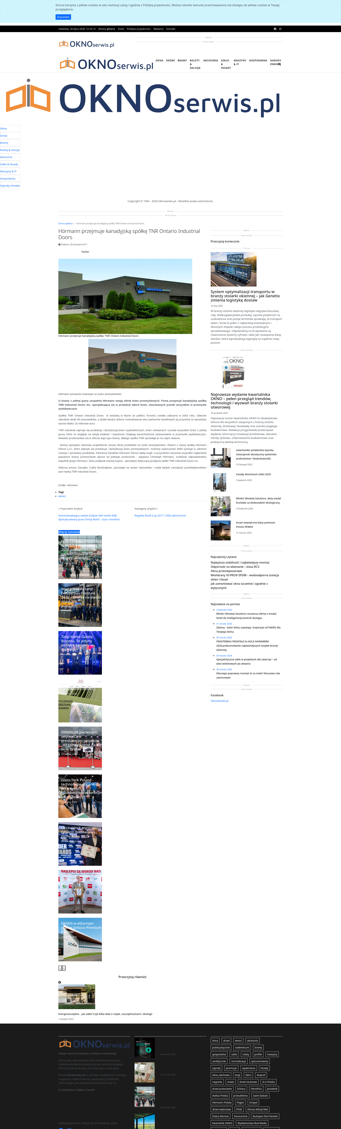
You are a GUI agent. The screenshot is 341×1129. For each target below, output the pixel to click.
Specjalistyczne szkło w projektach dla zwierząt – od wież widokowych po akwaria (182, 1119)
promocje (231, 1068)
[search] (280, 66)
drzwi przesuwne (222, 1088)
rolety (245, 1054)
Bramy (182, 60)
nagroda (217, 1082)
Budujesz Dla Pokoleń (265, 1116)
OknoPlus (256, 1088)
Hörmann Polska (222, 1102)
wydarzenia (248, 1068)
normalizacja (238, 1061)
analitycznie (219, 1061)
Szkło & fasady (226, 64)
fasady (264, 1068)
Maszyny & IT (240, 62)
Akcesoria (210, 60)
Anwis (230, 1082)
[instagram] (280, 29)
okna (215, 1040)
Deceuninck (241, 1116)
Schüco (241, 1088)
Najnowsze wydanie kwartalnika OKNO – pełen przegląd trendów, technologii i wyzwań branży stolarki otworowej (244, 401)
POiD (239, 1109)
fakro (248, 1075)
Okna (159, 60)
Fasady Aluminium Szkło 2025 (253, 474)
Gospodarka (258, 60)
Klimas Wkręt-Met (257, 1109)
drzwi (226, 1040)
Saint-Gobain (260, 1095)
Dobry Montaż (220, 1116)
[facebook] (275, 29)
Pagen (240, 1102)
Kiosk (121, 29)
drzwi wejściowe (221, 1109)
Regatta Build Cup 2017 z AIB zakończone (160, 515)
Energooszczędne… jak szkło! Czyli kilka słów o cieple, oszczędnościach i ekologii (105, 1014)
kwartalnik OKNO (222, 1123)
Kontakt (170, 29)
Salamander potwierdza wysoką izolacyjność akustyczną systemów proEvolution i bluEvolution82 (256, 454)
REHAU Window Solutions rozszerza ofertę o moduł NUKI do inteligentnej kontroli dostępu (182, 1044)
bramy (258, 1047)
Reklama (158, 29)
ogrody (216, 1068)
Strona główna (106, 29)
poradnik (272, 1088)
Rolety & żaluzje (195, 64)
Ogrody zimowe (275, 62)
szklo (234, 1054)
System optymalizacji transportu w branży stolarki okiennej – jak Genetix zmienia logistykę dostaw (245, 296)
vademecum (242, 1047)
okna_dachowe (221, 1075)
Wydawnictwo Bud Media (252, 1123)
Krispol (253, 1102)
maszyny (272, 1054)
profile (258, 1054)
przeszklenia (240, 1095)
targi (237, 1075)
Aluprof (261, 1075)
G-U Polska (268, 1082)
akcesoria (252, 1040)
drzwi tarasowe (248, 1082)
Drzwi (170, 60)
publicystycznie (221, 1047)
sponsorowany (259, 1061)
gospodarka (219, 1054)
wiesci (62, 496)
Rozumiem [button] (63, 17)
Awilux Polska (220, 1095)
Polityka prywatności (139, 29)
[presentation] (60, 968)
